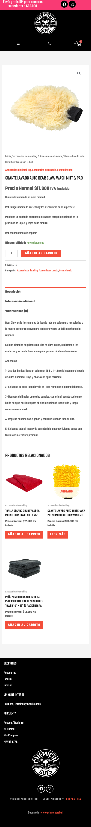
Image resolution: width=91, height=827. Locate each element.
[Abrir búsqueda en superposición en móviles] (50, 44)
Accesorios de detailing (25, 156)
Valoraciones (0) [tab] (16, 311)
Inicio (8, 156)
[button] (18, 44)
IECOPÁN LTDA (73, 799)
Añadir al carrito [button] (24, 534)
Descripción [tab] (13, 291)
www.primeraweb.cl (51, 812)
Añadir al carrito (41, 253)
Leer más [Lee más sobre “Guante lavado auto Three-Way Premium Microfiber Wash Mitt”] (58, 534)
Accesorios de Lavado (51, 156)
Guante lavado (64, 170)
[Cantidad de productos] (11, 253)
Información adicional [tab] (20, 301)
